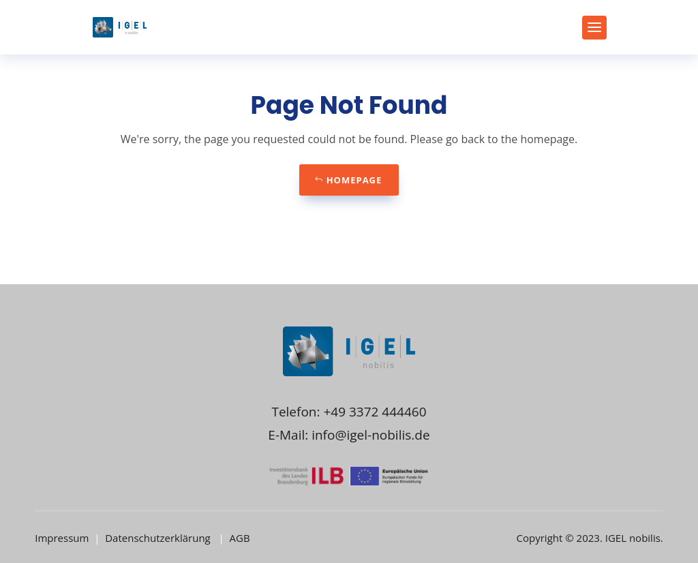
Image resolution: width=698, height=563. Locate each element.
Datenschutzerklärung (159, 538)
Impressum (63, 538)
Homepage (354, 180)
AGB (240, 538)
